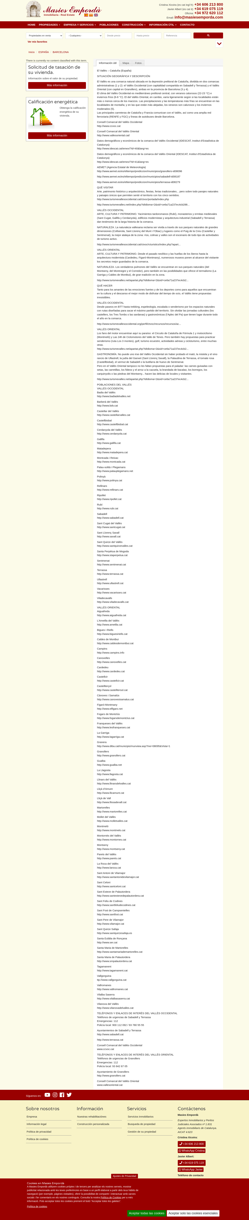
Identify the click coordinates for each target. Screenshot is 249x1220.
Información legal (36, 1124)
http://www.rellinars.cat (110, 489)
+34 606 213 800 (191, 1143)
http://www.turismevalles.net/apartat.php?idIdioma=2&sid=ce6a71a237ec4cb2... (143, 280)
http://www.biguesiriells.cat (112, 633)
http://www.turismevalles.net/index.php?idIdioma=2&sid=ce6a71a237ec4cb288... (143, 204)
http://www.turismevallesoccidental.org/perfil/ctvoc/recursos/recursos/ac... (139, 323)
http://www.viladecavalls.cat (113, 601)
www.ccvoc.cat (105, 1049)
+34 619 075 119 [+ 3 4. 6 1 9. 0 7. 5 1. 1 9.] (208, 9)
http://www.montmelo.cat (111, 830)
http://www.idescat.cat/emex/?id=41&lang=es (123, 161)
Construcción (134, 24)
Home (31, 24)
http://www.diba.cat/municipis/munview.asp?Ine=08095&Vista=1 (133, 746)
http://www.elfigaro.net (110, 708)
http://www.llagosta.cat (110, 774)
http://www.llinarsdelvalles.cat (114, 783)
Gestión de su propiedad (142, 1131)
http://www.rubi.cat (107, 508)
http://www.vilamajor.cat (110, 923)
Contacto (187, 24)
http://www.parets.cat (109, 858)
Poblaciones (108, 24)
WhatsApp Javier (191, 1169)
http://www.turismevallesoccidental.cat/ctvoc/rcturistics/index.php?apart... (139, 244)
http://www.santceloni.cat (111, 886)
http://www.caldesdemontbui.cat (115, 643)
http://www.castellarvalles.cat (113, 414)
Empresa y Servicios (80, 24)
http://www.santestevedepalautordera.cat (120, 895)
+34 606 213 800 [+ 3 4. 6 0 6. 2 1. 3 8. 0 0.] (208, 4)
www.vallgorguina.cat (114, 979)
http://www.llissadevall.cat (111, 802)
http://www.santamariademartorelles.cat (119, 951)
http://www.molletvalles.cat (112, 820)
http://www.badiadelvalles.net (113, 396)
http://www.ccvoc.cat (109, 125)
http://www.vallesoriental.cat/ (113, 135)
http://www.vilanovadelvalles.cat (115, 1007)
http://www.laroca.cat (109, 867)
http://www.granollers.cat (111, 755)
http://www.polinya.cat (109, 480)
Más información (57, 85)
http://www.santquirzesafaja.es (114, 933)
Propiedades (49, 24)
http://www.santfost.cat (110, 914)
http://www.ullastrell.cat (110, 583)
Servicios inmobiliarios (140, 1116)
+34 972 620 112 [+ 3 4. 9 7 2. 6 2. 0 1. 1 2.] (208, 13)
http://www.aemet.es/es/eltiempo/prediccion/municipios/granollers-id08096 (139, 171)
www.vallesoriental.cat (110, 1084)
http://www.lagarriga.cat (110, 736)
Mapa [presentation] (126, 62)
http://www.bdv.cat (107, 405)
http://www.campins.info (110, 652)
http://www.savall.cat (109, 536)
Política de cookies (37, 1206)
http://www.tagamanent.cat (112, 970)
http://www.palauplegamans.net (115, 471)
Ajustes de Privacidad (124, 1176)
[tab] (107, 63)
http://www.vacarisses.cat (111, 592)
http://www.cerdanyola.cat (112, 433)
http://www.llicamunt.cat (110, 792)
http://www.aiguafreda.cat (111, 615)
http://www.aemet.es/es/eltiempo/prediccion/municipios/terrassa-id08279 (138, 182)
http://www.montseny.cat (111, 848)
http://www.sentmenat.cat (111, 564)
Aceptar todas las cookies (146, 1213)
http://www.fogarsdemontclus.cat (115, 718)
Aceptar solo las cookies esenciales (193, 1213)
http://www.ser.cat (107, 942)
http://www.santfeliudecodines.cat (116, 905)
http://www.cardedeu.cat (111, 671)
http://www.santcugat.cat (111, 527)
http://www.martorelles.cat (112, 811)
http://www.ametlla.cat (109, 624)
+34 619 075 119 (191, 1162)
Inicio (32, 52)
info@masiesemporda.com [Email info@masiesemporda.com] (198, 17)
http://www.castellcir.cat (110, 680)
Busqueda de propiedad (141, 1124)
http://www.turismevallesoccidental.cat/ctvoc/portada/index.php (133, 199)
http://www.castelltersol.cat (112, 690)
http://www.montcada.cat (111, 461)
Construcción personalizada (93, 1124)
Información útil (163, 24)
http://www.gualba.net (109, 764)
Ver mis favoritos (37, 41)
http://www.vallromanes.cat (112, 989)
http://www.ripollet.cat (109, 499)
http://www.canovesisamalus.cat (115, 699)
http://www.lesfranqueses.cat (113, 727)
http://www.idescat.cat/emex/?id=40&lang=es (123, 148)
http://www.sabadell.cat (110, 517)
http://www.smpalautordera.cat (114, 961)
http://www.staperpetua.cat (112, 555)
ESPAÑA (44, 52)
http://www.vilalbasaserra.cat (113, 998)
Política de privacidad (39, 1131)
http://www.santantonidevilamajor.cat (118, 876)
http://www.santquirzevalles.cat (114, 545)
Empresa (32, 1116)
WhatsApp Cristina (192, 1150)
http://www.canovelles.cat (111, 661)
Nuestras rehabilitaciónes (91, 1116)
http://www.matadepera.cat (112, 452)
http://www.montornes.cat (111, 839)
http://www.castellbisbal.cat (112, 424)
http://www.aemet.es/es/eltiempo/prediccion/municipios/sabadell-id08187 (138, 176)
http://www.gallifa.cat (109, 442)
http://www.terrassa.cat (110, 573)
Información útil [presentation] (108, 62)
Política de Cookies (111, 1197)
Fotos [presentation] (138, 62)
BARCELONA (61, 52)
